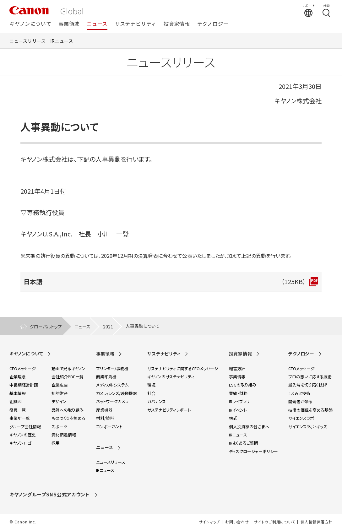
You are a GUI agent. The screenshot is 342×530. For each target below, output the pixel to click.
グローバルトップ (46, 326)
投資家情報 (177, 24)
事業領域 (68, 24)
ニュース (97, 24)
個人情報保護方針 (317, 522)
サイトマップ (209, 522)
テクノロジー (213, 24)
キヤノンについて (30, 24)
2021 (108, 326)
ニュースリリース (27, 41)
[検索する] (326, 10)
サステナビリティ (135, 24)
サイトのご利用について (274, 522)
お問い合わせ (237, 522)
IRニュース (61, 41)
